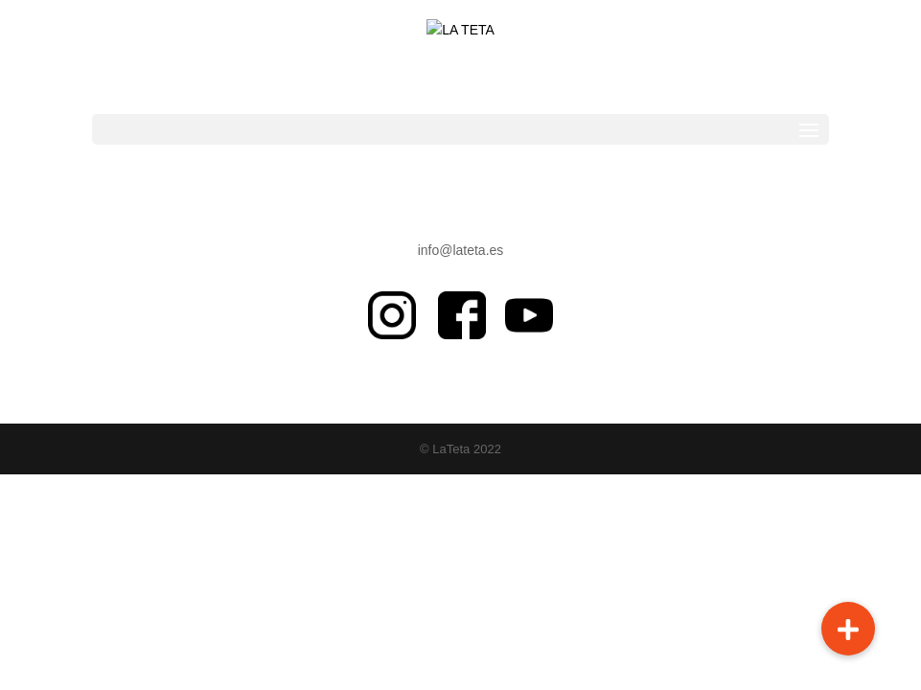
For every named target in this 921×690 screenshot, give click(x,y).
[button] (848, 629)
